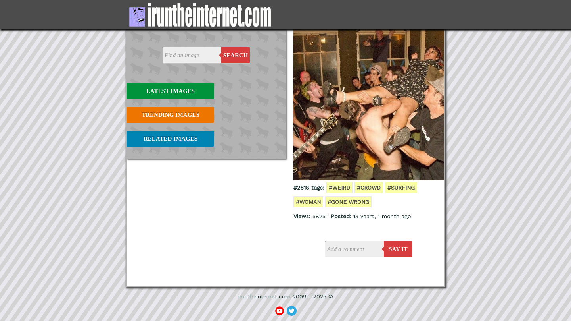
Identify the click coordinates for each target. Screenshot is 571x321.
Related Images (170, 138)
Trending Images (170, 115)
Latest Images (170, 91)
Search (235, 55)
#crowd (369, 187)
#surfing (401, 187)
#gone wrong (348, 202)
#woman (308, 202)
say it (398, 249)
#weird (339, 187)
